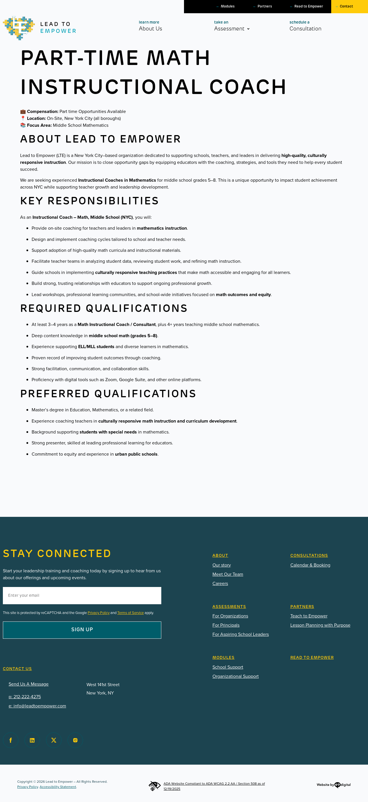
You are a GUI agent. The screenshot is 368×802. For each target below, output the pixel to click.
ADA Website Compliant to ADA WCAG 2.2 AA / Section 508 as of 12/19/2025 (206, 786)
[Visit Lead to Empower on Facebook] (10, 740)
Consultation (316, 26)
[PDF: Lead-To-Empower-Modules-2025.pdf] (247, 667)
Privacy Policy (99, 612)
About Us (161, 26)
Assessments (229, 607)
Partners (265, 6)
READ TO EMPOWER (312, 658)
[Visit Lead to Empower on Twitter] (54, 740)
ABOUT (220, 556)
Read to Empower (308, 6)
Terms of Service (130, 612)
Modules (228, 6)
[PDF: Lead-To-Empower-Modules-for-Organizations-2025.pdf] (247, 676)
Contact (346, 6)
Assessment (239, 27)
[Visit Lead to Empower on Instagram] (75, 740)
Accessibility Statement (58, 786)
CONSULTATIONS (309, 556)
